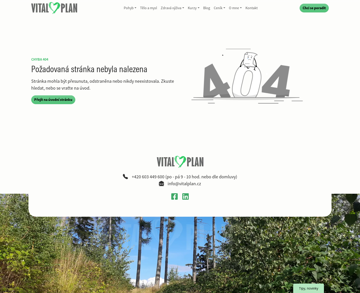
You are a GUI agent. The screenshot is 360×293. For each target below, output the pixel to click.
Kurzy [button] (192, 8)
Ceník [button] (218, 8)
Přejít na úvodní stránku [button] (53, 99)
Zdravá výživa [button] (171, 8)
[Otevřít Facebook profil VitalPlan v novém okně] (174, 196)
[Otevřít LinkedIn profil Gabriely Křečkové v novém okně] (185, 196)
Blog (206, 8)
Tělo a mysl (148, 8)
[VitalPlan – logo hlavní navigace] (54, 8)
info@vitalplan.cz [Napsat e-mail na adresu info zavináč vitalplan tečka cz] (184, 184)
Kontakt (251, 8)
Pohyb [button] (129, 8)
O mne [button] (234, 8)
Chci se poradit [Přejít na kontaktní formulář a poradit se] (314, 8)
